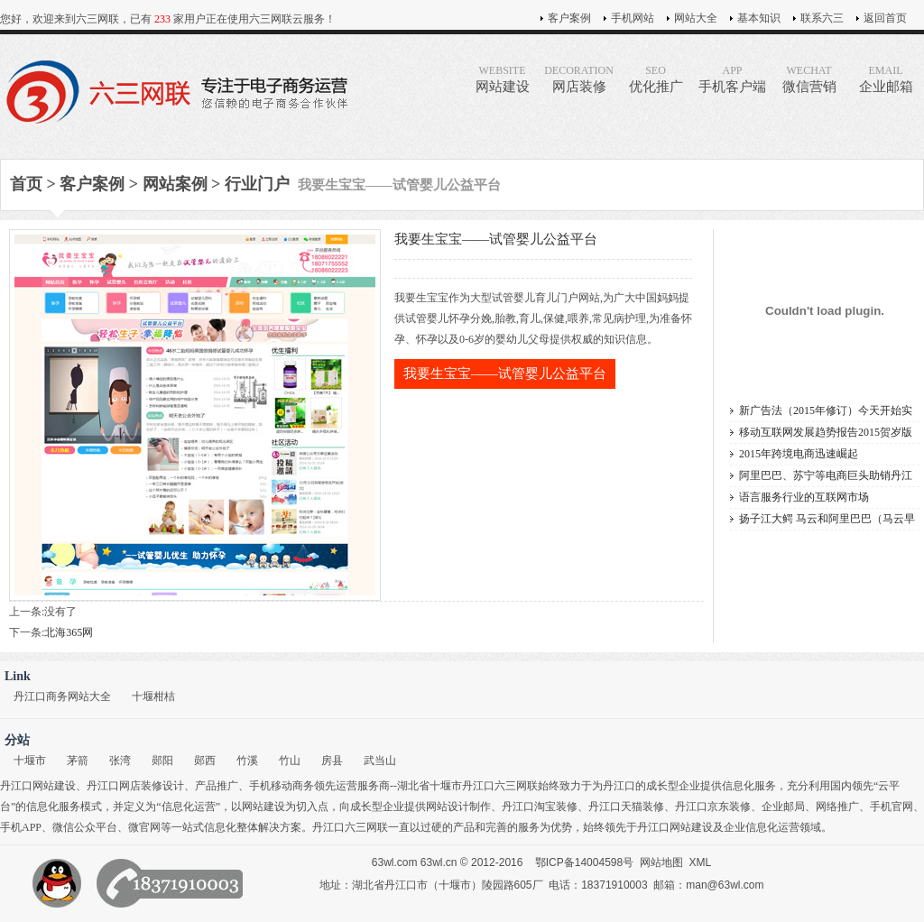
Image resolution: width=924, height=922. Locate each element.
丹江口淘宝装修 (540, 806)
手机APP (21, 827)
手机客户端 (732, 79)
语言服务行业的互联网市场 (804, 497)
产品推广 (216, 785)
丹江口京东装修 (713, 806)
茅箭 (77, 760)
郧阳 (162, 760)
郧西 (205, 760)
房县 (332, 760)
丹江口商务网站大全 (62, 696)
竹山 (289, 760)
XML (700, 862)
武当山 (380, 760)
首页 (26, 184)
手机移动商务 (281, 785)
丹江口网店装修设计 (135, 785)
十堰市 (30, 760)
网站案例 (175, 184)
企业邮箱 (885, 79)
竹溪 (247, 760)
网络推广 (837, 806)
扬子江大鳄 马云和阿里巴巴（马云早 (827, 518)
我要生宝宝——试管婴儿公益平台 (504, 373)
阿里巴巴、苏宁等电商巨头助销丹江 (825, 475)
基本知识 (759, 18)
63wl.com (395, 862)
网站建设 (502, 79)
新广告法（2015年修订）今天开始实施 (825, 412)
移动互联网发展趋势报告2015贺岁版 (825, 432)
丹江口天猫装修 (626, 806)
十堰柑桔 (153, 696)
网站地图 (661, 862)
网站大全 (695, 18)
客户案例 (569, 18)
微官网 (144, 827)
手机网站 (632, 18)
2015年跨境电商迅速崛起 (798, 453)
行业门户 (257, 184)
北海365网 (68, 632)
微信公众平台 (84, 827)
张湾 (120, 760)
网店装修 (579, 79)
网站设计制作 (458, 806)
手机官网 (891, 806)
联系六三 (822, 18)
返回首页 (885, 18)
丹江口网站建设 (38, 785)
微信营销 (809, 79)
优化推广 (655, 79)
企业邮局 (783, 806)
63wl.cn (438, 862)
